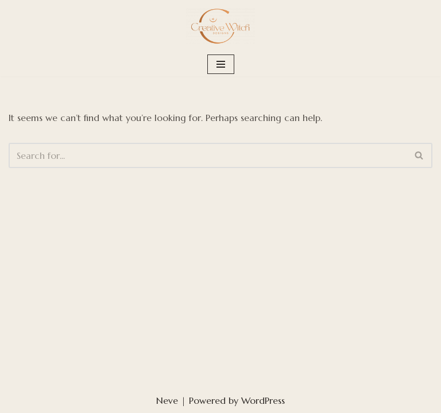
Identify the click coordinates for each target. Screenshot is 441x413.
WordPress (263, 400)
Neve (167, 400)
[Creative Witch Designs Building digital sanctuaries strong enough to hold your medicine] (220, 26)
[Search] (208, 155)
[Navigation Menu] (220, 64)
